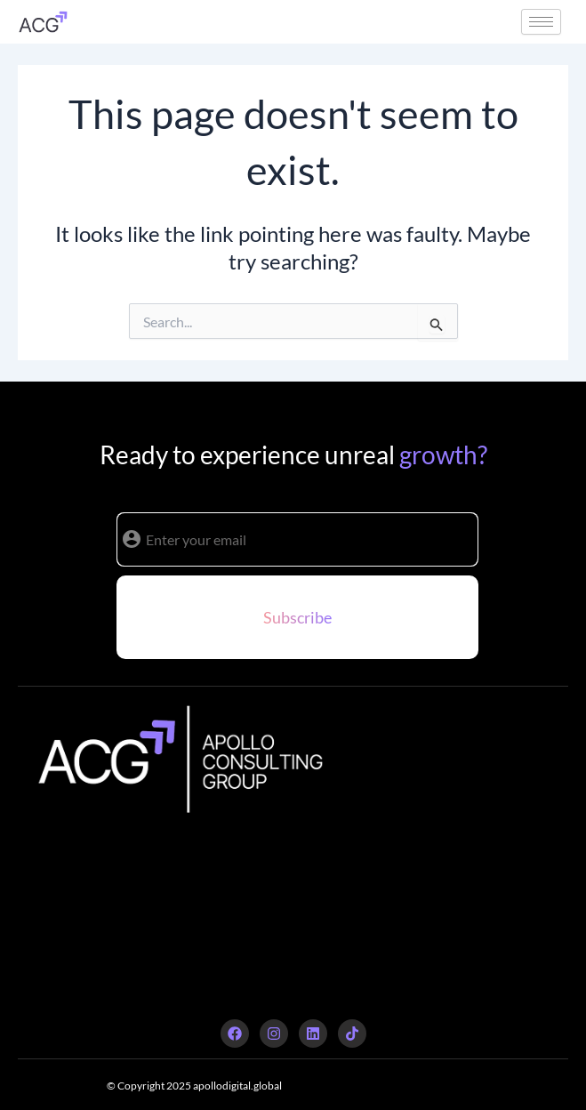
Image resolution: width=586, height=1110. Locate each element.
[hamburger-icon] (541, 22)
